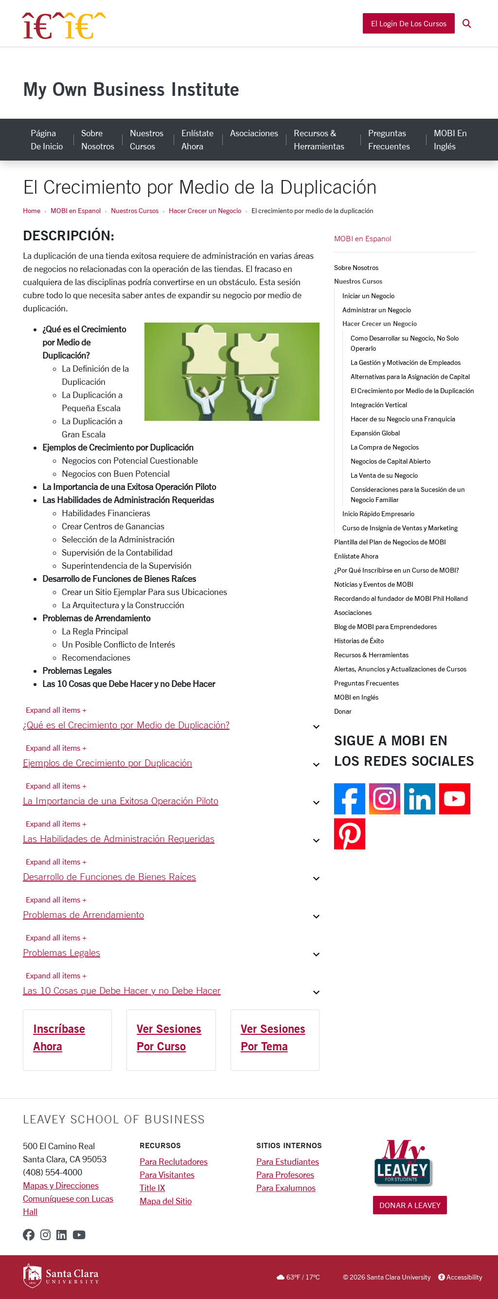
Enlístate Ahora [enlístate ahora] (197, 139)
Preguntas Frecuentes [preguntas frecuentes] (389, 139)
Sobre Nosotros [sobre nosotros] (97, 139)
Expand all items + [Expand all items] (56, 709)
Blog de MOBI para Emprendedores (385, 626)
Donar (343, 711)
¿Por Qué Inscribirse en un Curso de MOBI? (396, 570)
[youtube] (79, 1235)
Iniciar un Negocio (368, 295)
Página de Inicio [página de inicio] (47, 139)
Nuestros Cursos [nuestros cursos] (146, 139)
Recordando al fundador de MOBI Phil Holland (401, 598)
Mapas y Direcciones (61, 1185)
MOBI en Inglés (356, 697)
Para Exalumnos (286, 1187)
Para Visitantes (167, 1174)
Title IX (152, 1187)
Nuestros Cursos (135, 210)
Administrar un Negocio (376, 310)
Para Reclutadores (174, 1161)
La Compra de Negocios (385, 447)
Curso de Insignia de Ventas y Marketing (400, 527)
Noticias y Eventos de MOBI (373, 584)
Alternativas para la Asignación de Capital (410, 376)
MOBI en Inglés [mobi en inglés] (450, 139)
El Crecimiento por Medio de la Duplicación (412, 390)
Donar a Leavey (410, 1204)
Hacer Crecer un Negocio (205, 210)
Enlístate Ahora (356, 556)
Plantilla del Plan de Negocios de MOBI (390, 542)
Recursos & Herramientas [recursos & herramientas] (319, 139)
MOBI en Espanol (76, 210)
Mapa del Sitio (166, 1201)
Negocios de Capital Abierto (390, 461)
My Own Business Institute (131, 88)
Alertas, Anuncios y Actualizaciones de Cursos (400, 669)
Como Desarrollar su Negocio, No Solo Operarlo (405, 343)
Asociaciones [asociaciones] (254, 133)
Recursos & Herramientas (371, 654)
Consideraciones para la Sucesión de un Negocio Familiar (408, 494)
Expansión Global (375, 433)
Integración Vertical (379, 404)
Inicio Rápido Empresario (378, 513)
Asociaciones (353, 612)
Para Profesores (285, 1174)
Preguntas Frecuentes (366, 683)
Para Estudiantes (287, 1161)
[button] (467, 23)
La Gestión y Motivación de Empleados (406, 362)
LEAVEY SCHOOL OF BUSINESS (114, 1119)
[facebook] (29, 1235)
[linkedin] (61, 1235)
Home (31, 210)
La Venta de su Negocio (384, 475)
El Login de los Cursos (408, 23)
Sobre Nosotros (356, 267)
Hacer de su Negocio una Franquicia (403, 419)
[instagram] (45, 1235)
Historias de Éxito (359, 640)
